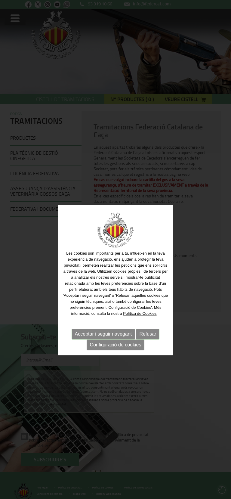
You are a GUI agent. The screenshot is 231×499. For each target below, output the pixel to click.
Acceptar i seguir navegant (103, 341)
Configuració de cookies (115, 352)
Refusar (147, 341)
